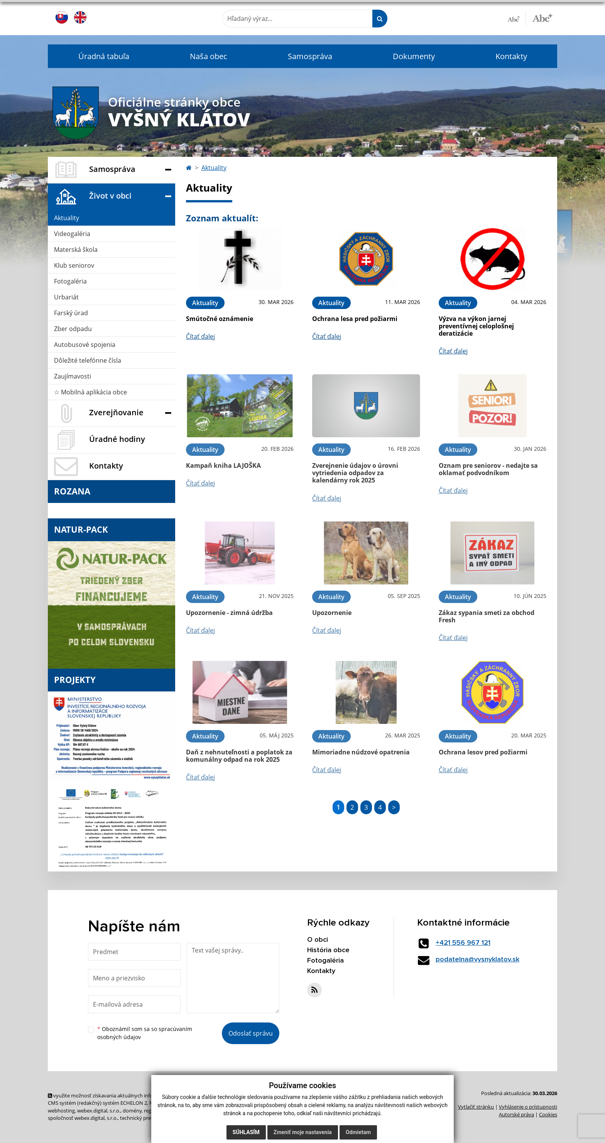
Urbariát (66, 297)
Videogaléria (72, 233)
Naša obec (208, 56)
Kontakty (511, 56)
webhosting (61, 1110)
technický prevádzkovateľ (149, 1117)
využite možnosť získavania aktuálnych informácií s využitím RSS (124, 1095)
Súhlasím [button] (246, 1132)
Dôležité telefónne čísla (87, 360)
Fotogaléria (70, 281)
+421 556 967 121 (463, 942)
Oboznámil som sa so (144, 1033)
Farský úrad (71, 313)
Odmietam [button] (358, 1132)
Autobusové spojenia (84, 344)
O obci (317, 939)
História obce (328, 950)
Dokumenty (414, 56)
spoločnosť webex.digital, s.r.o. (83, 1117)
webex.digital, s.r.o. (98, 1110)
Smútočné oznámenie (219, 318)
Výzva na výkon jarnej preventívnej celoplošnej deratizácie (476, 326)
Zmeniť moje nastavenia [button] (303, 1132)
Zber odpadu (73, 328)
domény (132, 1110)
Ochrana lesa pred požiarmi (354, 318)
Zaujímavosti (72, 376)
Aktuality (66, 218)
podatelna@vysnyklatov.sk (477, 959)
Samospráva (310, 56)
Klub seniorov (74, 265)
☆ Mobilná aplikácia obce (90, 392)
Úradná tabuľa (103, 56)
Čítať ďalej (200, 336)
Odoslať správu (250, 1033)
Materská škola (76, 249)
